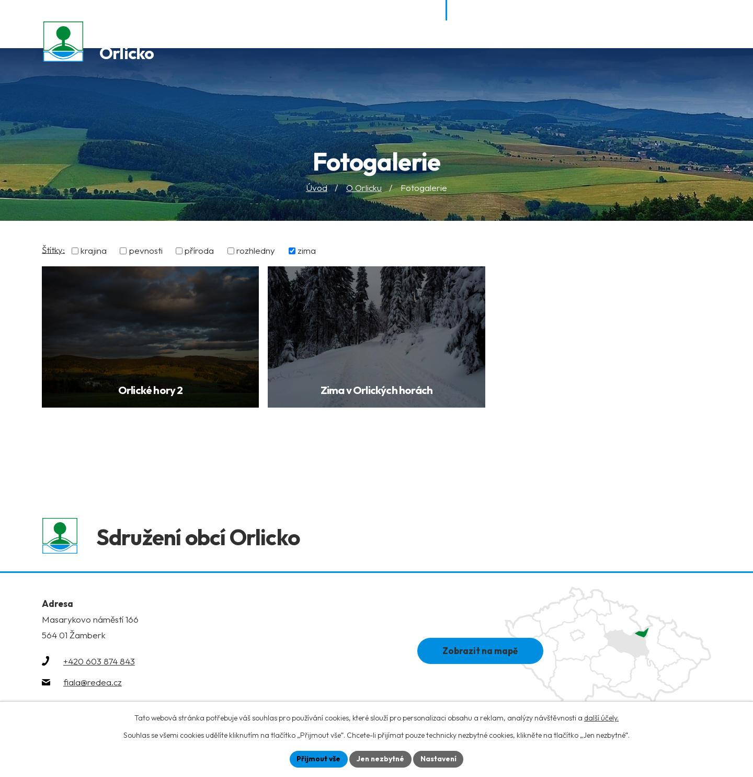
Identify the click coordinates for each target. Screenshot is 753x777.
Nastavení (439, 758)
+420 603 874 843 (99, 663)
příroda (199, 250)
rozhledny (255, 250)
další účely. (601, 718)
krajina (94, 250)
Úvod (316, 188)
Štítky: (53, 249)
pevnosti (146, 250)
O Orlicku (364, 188)
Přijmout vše (317, 758)
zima (307, 250)
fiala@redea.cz (92, 684)
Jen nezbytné (380, 758)
